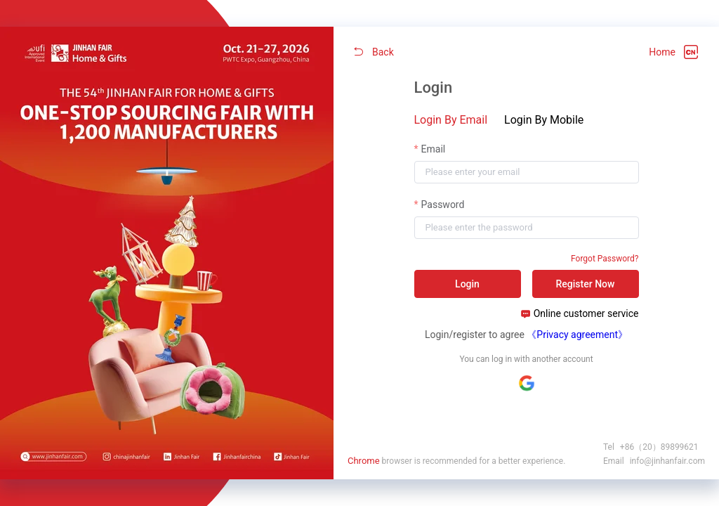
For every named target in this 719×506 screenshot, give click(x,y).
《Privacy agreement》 (577, 334)
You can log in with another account (526, 359)
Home (662, 52)
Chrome (364, 460)
